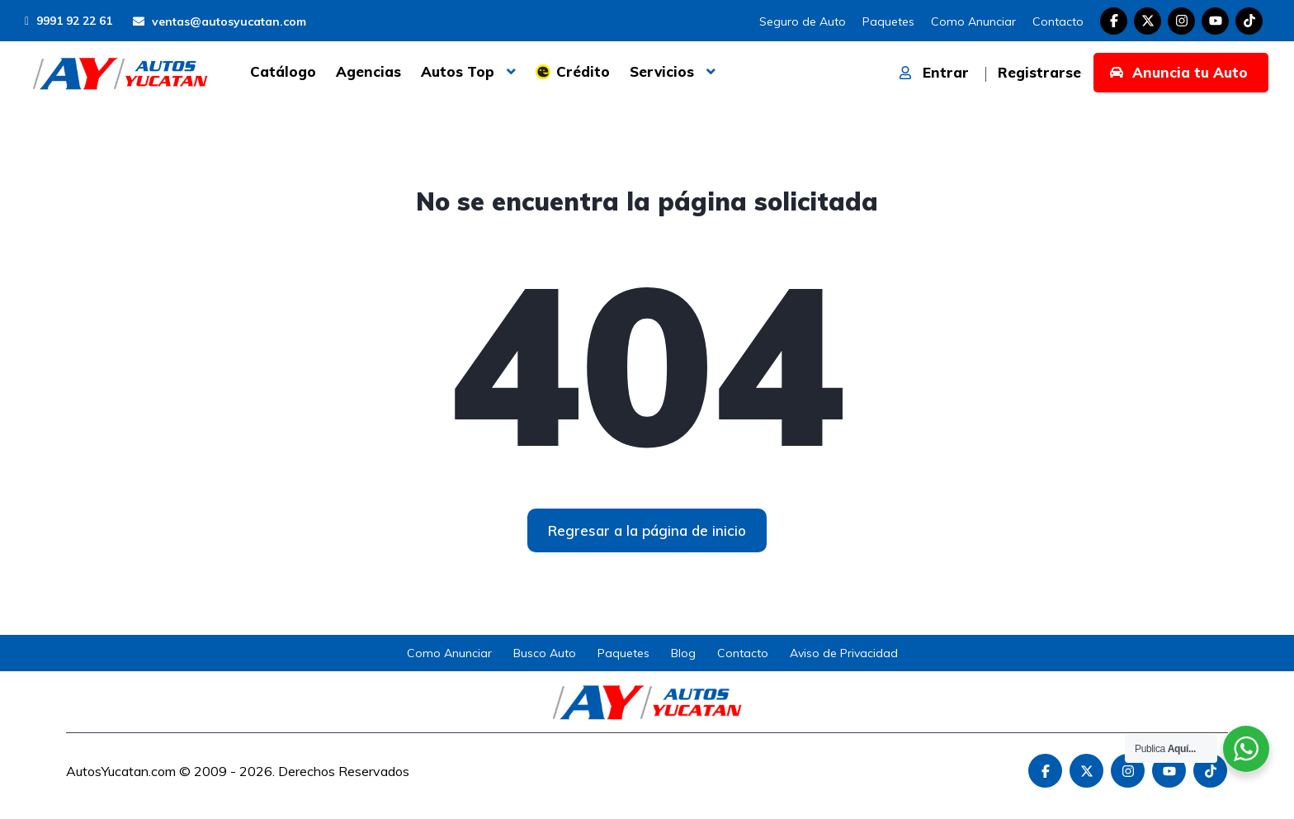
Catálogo (283, 71)
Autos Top (457, 71)
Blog (683, 653)
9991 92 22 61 (68, 20)
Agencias (368, 71)
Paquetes (888, 21)
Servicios (662, 71)
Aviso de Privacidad (844, 653)
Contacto (1058, 21)
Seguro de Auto (802, 21)
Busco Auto (544, 653)
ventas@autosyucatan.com (219, 21)
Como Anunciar (973, 21)
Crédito (583, 71)
